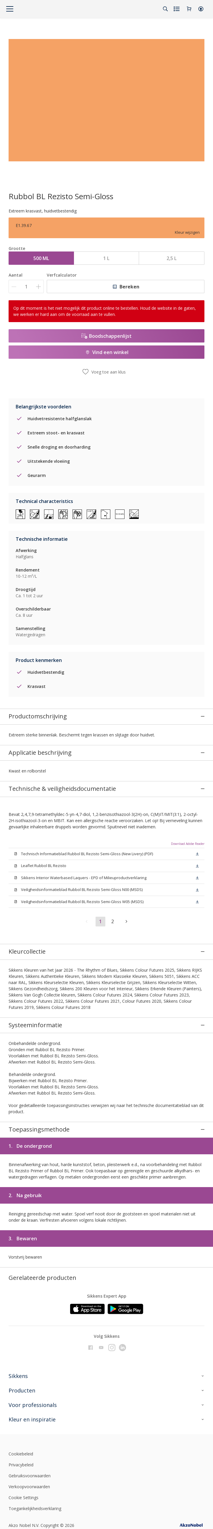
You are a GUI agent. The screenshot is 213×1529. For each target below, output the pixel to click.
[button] (200, 8)
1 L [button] (106, 258)
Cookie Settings (23, 1495)
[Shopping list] (177, 8)
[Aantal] (26, 286)
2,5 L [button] (172, 258)
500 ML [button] (41, 258)
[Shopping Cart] (189, 8)
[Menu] (9, 9)
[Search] (165, 8)
